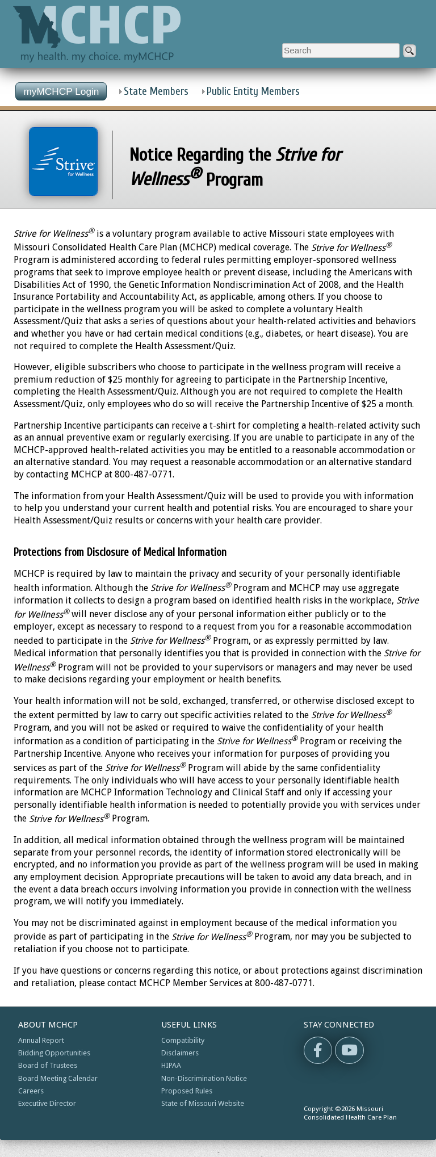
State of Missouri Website (202, 1103)
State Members (156, 91)
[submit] (409, 50)
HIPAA (171, 1065)
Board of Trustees (47, 1065)
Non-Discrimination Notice (204, 1078)
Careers (31, 1091)
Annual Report (41, 1040)
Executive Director (47, 1103)
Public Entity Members (253, 91)
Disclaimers (180, 1053)
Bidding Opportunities (54, 1053)
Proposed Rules (186, 1091)
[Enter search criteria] (341, 50)
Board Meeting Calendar (58, 1078)
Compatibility (182, 1040)
